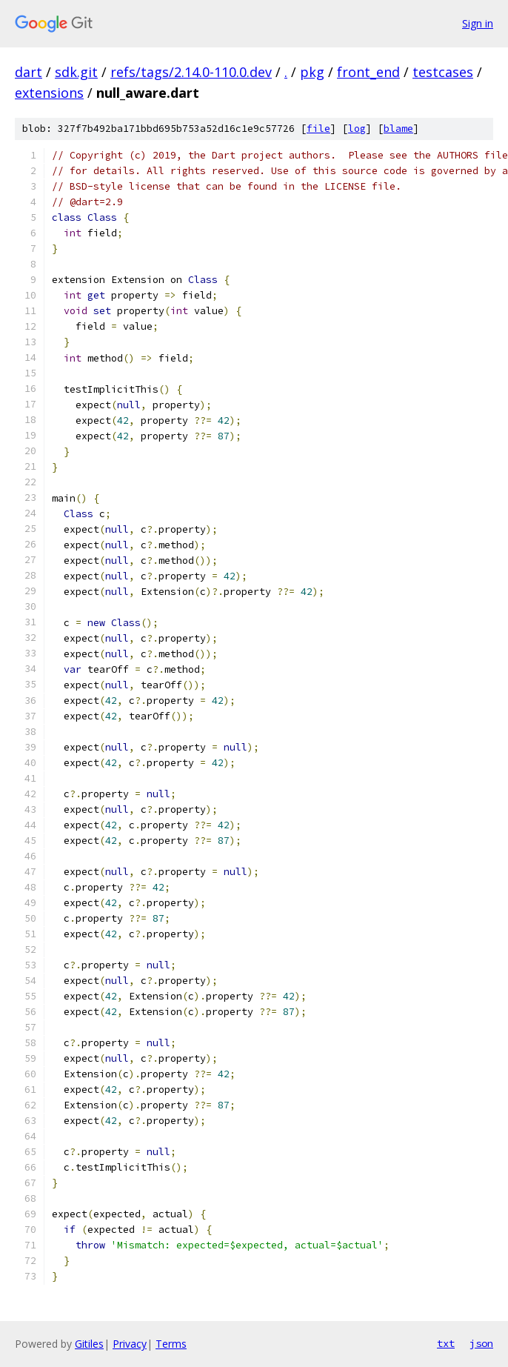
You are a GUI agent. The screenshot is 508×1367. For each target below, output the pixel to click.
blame (398, 128)
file (318, 128)
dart (28, 72)
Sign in (477, 23)
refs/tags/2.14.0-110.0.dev (191, 72)
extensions (49, 93)
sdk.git (76, 72)
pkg (312, 72)
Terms (171, 1344)
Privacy (130, 1344)
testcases (442, 72)
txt (446, 1343)
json (481, 1343)
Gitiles (89, 1344)
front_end (368, 72)
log (357, 128)
